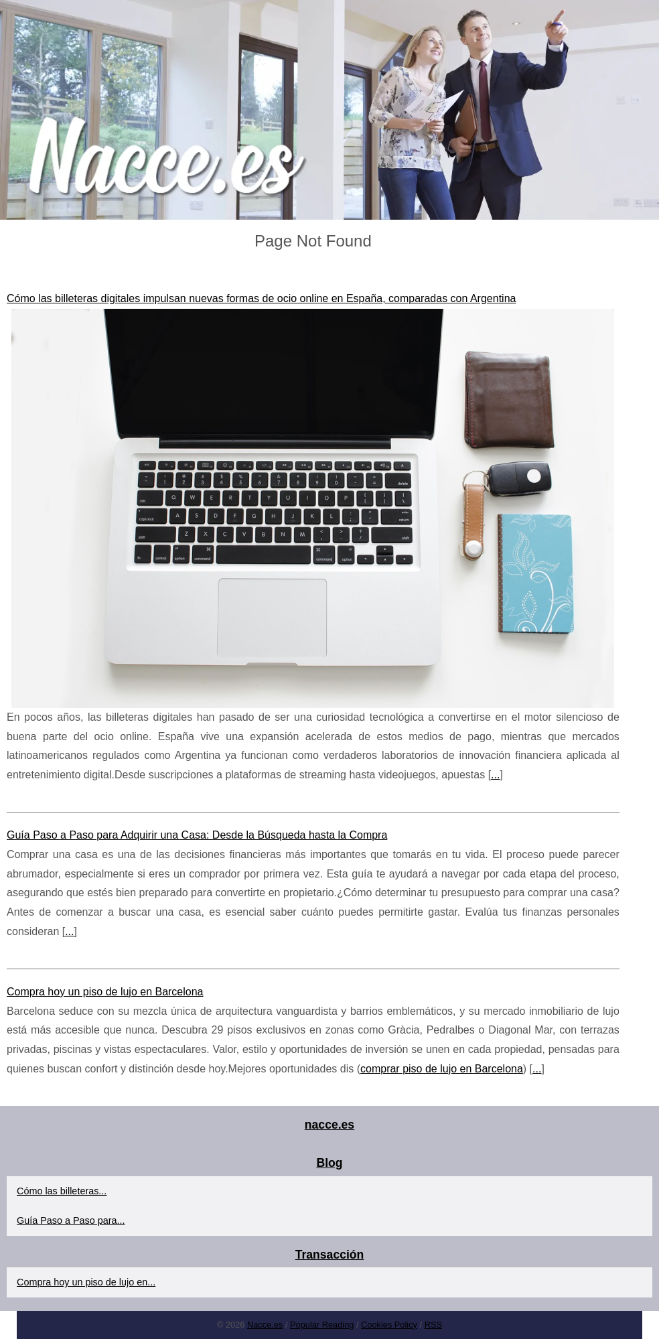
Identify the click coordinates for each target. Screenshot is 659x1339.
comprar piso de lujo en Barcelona (441, 1068)
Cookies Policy (389, 1325)
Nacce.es (265, 1325)
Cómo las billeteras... (61, 1191)
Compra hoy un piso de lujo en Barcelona (105, 991)
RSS (433, 1325)
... (495, 774)
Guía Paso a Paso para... (71, 1220)
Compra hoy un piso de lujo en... (86, 1282)
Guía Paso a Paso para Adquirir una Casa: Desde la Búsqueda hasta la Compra (197, 835)
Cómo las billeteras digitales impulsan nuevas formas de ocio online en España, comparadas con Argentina (261, 298)
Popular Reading (322, 1325)
